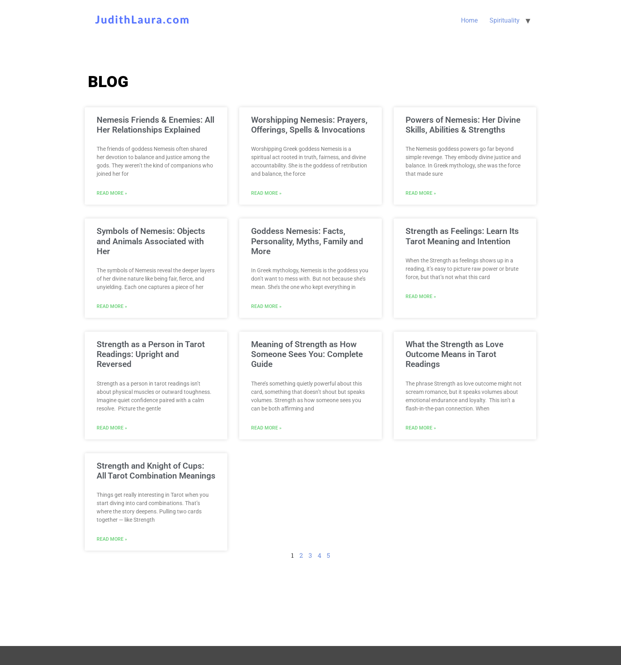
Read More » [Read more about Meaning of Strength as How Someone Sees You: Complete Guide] (266, 428)
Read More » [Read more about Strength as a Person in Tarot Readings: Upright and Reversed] (112, 428)
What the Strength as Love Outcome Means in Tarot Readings (454, 354)
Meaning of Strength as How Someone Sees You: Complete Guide (307, 354)
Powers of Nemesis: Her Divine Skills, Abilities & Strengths (463, 125)
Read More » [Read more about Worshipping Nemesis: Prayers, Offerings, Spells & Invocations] (266, 193)
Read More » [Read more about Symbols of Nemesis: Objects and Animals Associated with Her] (112, 306)
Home (469, 20)
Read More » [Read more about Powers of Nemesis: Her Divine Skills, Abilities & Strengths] (421, 193)
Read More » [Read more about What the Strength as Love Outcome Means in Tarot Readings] (421, 428)
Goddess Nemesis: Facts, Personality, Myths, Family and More (307, 241)
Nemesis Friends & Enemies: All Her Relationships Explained (155, 125)
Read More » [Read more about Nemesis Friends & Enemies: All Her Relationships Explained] (112, 193)
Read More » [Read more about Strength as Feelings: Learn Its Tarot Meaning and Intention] (421, 296)
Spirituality (505, 20)
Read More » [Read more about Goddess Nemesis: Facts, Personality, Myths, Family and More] (266, 306)
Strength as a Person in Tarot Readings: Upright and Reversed (151, 354)
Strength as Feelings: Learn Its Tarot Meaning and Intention (462, 236)
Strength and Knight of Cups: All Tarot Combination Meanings (156, 471)
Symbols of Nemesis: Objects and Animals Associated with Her (151, 241)
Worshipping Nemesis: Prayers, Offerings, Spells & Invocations (309, 125)
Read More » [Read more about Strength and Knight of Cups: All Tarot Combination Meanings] (112, 539)
